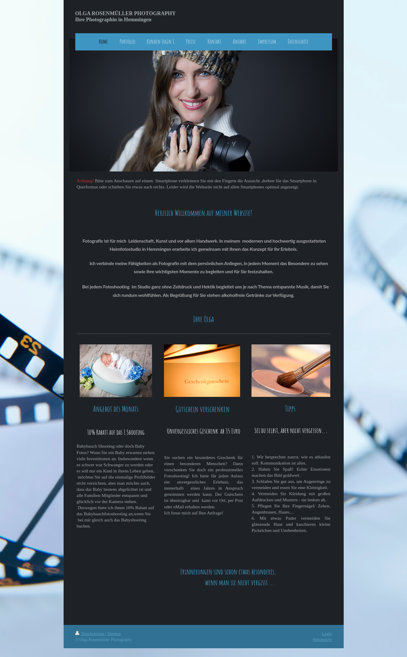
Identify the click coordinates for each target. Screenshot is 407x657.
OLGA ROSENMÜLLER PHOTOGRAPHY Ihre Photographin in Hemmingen (125, 16)
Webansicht (322, 639)
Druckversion (90, 633)
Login (327, 633)
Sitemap (114, 633)
